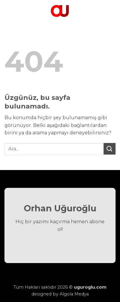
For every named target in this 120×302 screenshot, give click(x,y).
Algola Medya (74, 294)
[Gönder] (110, 149)
